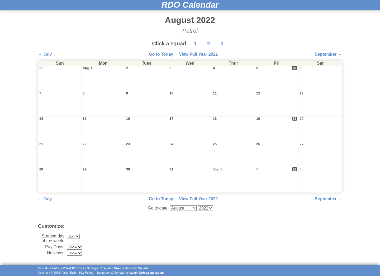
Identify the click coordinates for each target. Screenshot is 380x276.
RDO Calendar (190, 4)
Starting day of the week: (53, 238)
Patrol (56, 268)
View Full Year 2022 (198, 54)
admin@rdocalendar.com (147, 272)
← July (45, 54)
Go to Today (161, 54)
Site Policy (86, 272)
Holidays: (55, 253)
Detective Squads (136, 268)
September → (328, 54)
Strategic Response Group (104, 268)
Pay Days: (54, 247)
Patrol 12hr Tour (73, 268)
